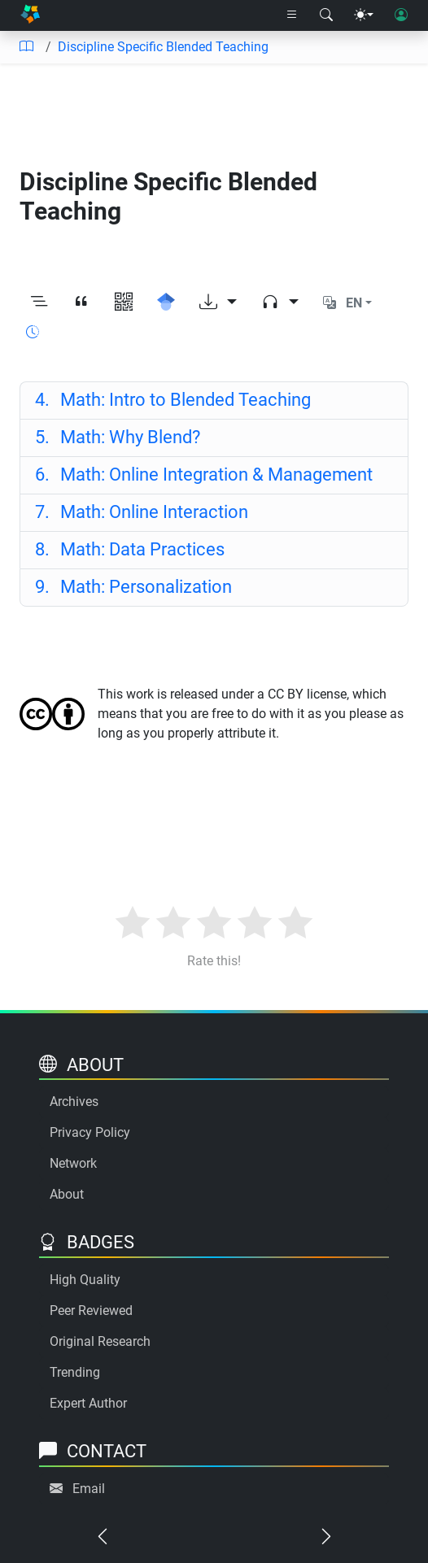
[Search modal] (326, 15)
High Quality (85, 1279)
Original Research (100, 1341)
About (67, 1194)
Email (88, 1488)
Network (73, 1163)
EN (354, 303)
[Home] (30, 15)
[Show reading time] (33, 332)
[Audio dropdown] (280, 304)
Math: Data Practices (130, 549)
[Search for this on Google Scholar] (166, 304)
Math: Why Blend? (118, 437)
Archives (74, 1101)
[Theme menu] (363, 15)
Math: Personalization (134, 587)
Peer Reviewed (91, 1310)
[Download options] (218, 304)
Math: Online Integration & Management (204, 474)
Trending (75, 1372)
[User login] (401, 15)
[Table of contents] (26, 47)
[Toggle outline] (39, 304)
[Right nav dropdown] (292, 15)
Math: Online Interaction (142, 512)
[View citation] (81, 304)
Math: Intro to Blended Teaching (173, 400)
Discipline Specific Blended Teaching (163, 46)
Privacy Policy (90, 1132)
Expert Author (88, 1403)
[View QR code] (123, 304)
